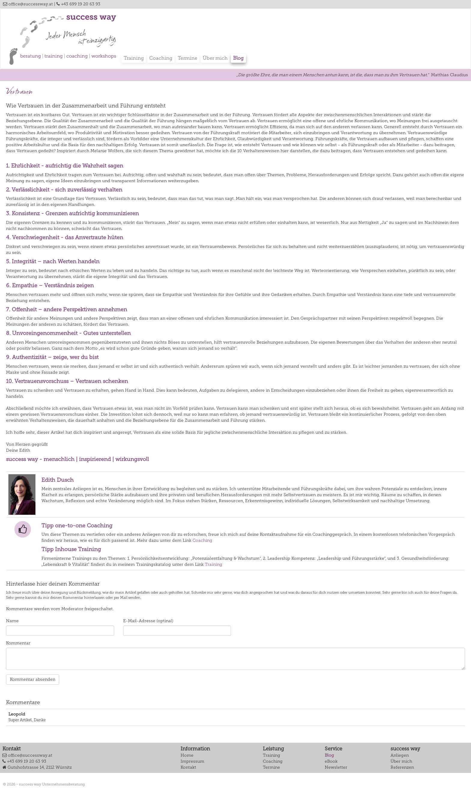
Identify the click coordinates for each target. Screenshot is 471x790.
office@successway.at (28, 4)
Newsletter (336, 767)
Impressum (192, 761)
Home (187, 755)
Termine (187, 58)
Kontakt (188, 767)
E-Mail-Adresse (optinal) (148, 620)
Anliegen (399, 755)
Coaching (160, 58)
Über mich (215, 58)
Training (134, 58)
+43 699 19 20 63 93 (78, 4)
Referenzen (402, 767)
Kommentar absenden (32, 679)
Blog (238, 58)
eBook (331, 761)
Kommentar (18, 643)
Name (12, 620)
